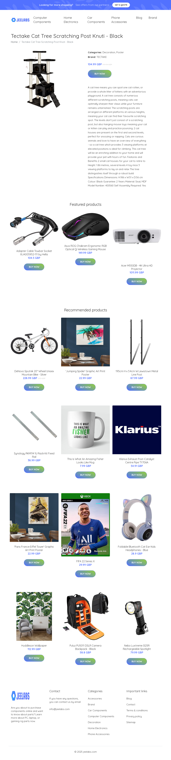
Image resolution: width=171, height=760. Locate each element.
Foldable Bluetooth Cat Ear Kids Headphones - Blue (137, 551)
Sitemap (131, 725)
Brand (153, 19)
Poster (120, 55)
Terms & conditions (137, 713)
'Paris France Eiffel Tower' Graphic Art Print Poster (34, 551)
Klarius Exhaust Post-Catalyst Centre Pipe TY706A (136, 463)
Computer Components (42, 21)
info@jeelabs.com (59, 711)
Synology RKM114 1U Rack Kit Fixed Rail (34, 458)
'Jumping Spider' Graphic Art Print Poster (85, 375)
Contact (130, 707)
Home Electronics (71, 21)
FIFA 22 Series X (85, 564)
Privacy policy (134, 719)
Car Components (96, 21)
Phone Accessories (119, 21)
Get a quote (121, 5)
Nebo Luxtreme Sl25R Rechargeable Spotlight (137, 650)
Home (14, 44)
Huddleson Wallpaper (34, 648)
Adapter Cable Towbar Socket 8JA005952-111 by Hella (34, 255)
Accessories (95, 701)
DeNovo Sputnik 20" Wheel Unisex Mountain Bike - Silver (34, 375)
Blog (139, 19)
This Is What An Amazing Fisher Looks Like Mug (85, 463)
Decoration (109, 55)
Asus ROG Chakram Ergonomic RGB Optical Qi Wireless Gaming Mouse (85, 250)
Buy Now (99, 76)
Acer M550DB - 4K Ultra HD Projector (137, 270)
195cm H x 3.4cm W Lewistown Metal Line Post (137, 375)
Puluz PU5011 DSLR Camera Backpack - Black (85, 650)
